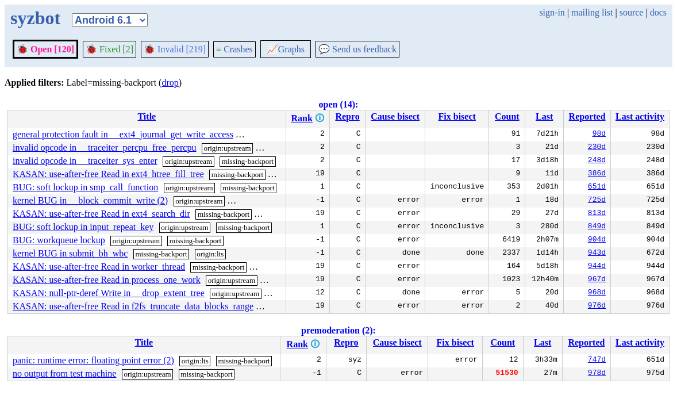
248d (597, 161)
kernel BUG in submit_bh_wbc (70, 253)
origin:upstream (227, 148)
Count (507, 116)
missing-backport (267, 135)
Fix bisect (457, 116)
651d (597, 187)
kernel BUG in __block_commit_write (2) (90, 200)
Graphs (286, 49)
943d (597, 253)
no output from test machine (64, 373)
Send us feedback (357, 49)
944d (597, 267)
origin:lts (210, 254)
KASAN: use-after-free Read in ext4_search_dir (101, 213)
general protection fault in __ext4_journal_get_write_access (123, 134)
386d (597, 174)
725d (597, 200)
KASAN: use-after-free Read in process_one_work (107, 280)
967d (597, 280)
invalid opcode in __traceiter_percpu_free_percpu (104, 147)
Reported (587, 116)
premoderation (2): (338, 330)
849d (597, 227)
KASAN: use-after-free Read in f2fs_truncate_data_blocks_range (133, 306)
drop (169, 82)
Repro (347, 116)
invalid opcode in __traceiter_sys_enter (85, 161)
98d (599, 134)
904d (597, 240)
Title (146, 116)
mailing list (592, 12)
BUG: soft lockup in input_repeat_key (83, 227)
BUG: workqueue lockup (59, 240)
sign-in (551, 12)
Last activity (640, 116)
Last (544, 116)
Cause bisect (395, 116)
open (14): (339, 104)
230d (597, 148)
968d (597, 293)
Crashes (234, 49)
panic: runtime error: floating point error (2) (93, 360)
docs (658, 12)
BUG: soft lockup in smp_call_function (85, 187)
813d (597, 214)
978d (597, 374)
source (632, 12)
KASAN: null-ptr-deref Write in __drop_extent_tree (109, 293)
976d (597, 306)
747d (597, 360)
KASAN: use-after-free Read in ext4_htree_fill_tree (108, 174)
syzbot (35, 17)
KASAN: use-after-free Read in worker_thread (99, 266)
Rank (302, 118)
